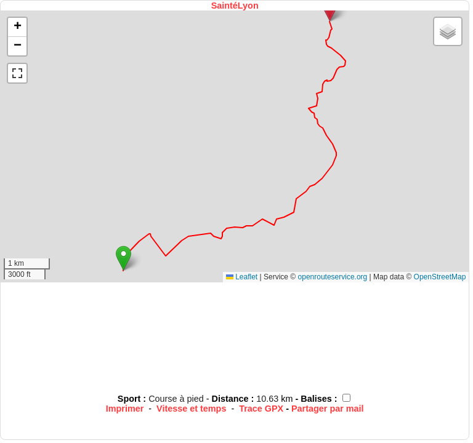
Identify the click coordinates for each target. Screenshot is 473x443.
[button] (123, 258)
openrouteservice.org (333, 277)
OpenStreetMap (440, 277)
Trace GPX (261, 408)
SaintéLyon (235, 5)
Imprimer (125, 408)
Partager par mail (327, 408)
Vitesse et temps (191, 408)
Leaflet (241, 277)
